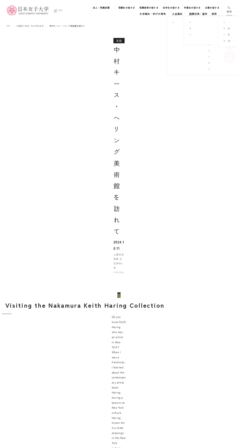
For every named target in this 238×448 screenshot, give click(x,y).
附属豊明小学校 (158, 383)
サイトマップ (197, 376)
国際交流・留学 (170, 14)
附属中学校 (155, 389)
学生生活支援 (118, 402)
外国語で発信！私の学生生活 (29, 25)
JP (55, 10)
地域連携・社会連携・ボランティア (129, 412)
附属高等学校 (157, 396)
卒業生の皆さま (192, 7)
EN (60, 10)
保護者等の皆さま (149, 7)
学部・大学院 (103, 14)
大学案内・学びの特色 (78, 14)
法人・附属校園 (101, 7)
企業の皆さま (212, 7)
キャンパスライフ (143, 14)
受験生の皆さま (127, 7)
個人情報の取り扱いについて (206, 389)
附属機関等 (155, 415)
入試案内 (123, 14)
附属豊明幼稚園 (158, 376)
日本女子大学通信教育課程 (165, 409)
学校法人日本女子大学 (162, 402)
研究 (186, 14)
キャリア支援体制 (120, 407)
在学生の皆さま (171, 7)
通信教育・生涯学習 (205, 14)
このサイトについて (201, 383)
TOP (8, 25)
